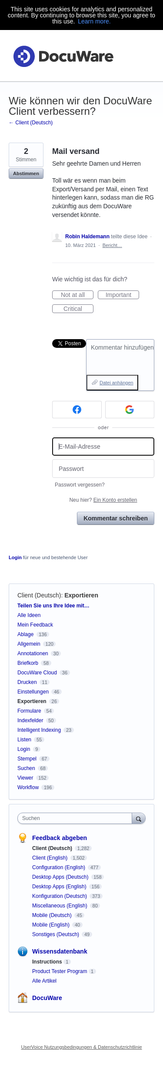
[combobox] (77, 818)
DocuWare (47, 997)
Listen (24, 740)
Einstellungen (33, 692)
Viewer (25, 778)
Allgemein (28, 644)
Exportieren (81, 595)
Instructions (47, 962)
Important (122, 295)
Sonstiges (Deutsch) (56, 934)
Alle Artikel (44, 981)
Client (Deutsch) (39, 595)
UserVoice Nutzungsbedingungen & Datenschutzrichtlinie (81, 1047)
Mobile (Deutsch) (52, 915)
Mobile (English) (51, 925)
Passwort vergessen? (80, 485)
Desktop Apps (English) (60, 887)
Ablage (25, 634)
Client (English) (50, 858)
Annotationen (32, 653)
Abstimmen (26, 173)
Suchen (26, 768)
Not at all (77, 295)
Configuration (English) (59, 867)
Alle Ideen (28, 615)
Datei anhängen (116, 382)
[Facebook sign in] (77, 409)
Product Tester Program (59, 971)
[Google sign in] (130, 409)
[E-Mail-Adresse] (103, 446)
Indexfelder (30, 720)
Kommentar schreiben (115, 518)
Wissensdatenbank (59, 951)
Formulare (29, 711)
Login (15, 557)
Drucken (27, 682)
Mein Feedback (35, 625)
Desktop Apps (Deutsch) (61, 877)
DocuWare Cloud (37, 673)
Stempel (27, 759)
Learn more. (94, 21)
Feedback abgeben (59, 837)
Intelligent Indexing (39, 730)
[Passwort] (103, 468)
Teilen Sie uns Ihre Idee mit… (53, 606)
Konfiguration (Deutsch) (60, 896)
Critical (78, 309)
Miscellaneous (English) (60, 906)
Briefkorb (27, 663)
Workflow (28, 787)
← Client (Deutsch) (31, 123)
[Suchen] (139, 818)
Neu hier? (103, 500)
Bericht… (112, 245)
